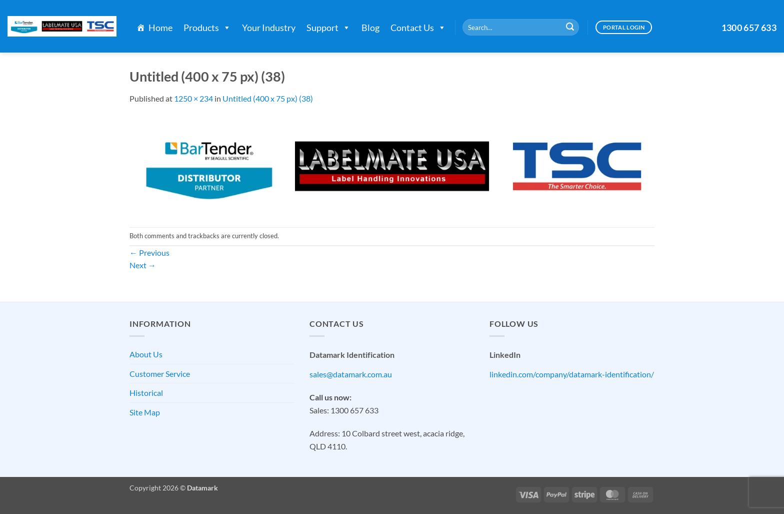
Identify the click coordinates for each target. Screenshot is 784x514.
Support (328, 28)
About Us (146, 354)
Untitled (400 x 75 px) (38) (267, 98)
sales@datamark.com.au (351, 374)
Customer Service (160, 373)
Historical (146, 392)
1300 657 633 (749, 27)
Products (207, 28)
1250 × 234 (193, 98)
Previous (150, 252)
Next (143, 265)
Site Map (145, 412)
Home (160, 27)
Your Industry (269, 27)
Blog (371, 27)
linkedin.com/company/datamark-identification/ (572, 374)
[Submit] (570, 27)
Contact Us (418, 28)
